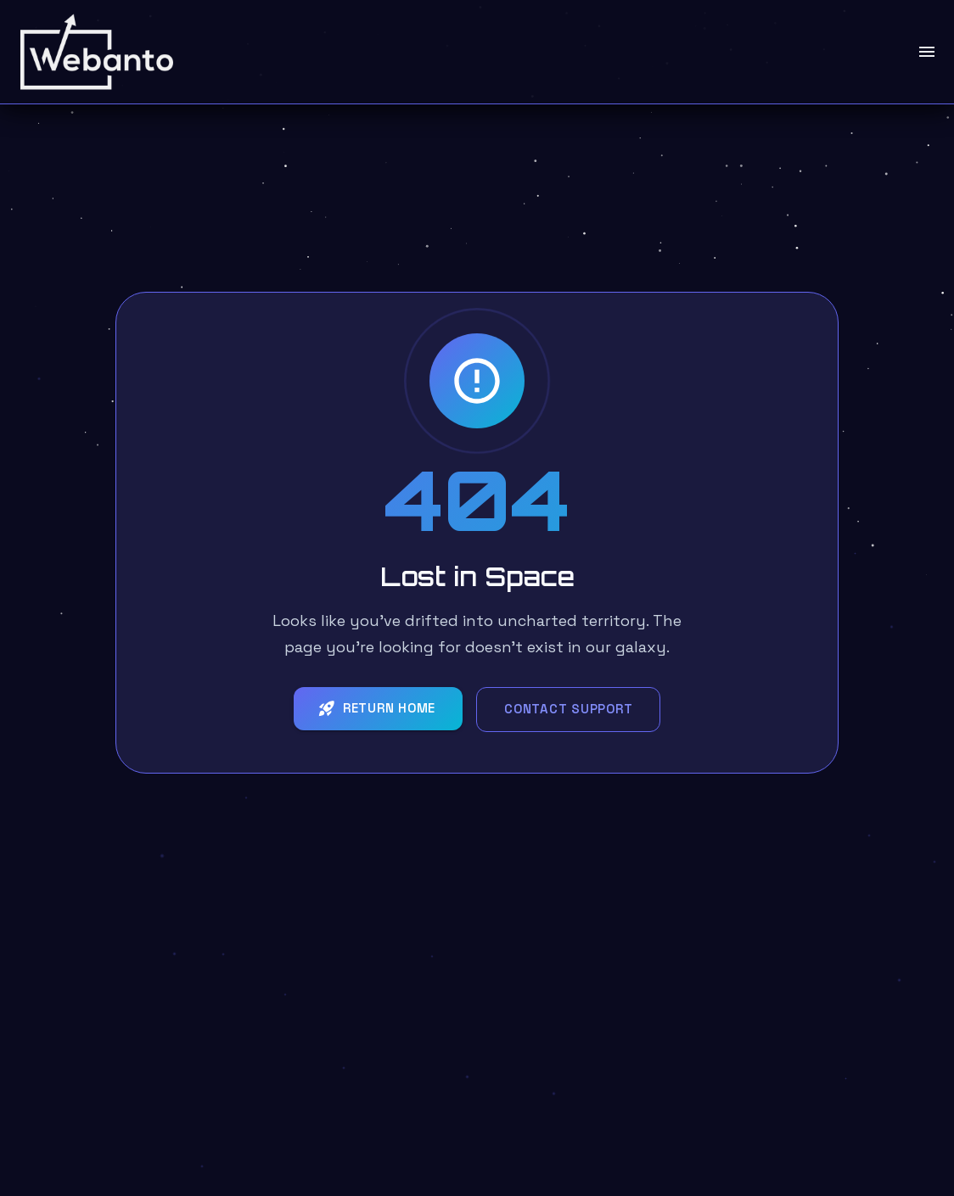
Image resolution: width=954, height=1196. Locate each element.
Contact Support (568, 709)
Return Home (376, 708)
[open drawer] (927, 52)
